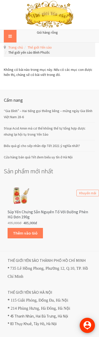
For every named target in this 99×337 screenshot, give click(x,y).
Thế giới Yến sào (40, 47)
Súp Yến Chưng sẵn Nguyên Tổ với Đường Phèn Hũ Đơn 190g (48, 214)
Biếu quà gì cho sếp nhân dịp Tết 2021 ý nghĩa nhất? (42, 145)
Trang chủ (15, 47)
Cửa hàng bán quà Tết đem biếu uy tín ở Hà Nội (38, 157)
